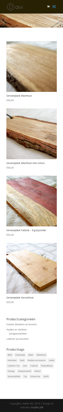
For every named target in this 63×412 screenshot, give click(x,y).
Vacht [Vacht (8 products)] (46, 376)
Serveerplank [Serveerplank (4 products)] (14, 376)
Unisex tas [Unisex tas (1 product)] (35, 376)
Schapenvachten (18, 333)
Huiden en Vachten (16, 329)
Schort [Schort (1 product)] (37, 371)
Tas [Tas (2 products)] (25, 376)
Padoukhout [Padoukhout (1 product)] (47, 365)
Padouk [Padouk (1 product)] (34, 365)
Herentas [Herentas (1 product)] (12, 360)
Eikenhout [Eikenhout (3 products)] (41, 354)
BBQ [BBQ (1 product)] (10, 354)
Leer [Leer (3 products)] (25, 365)
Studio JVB (37, 407)
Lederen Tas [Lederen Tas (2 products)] (13, 365)
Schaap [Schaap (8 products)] (11, 371)
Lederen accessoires (17, 338)
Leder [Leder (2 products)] (51, 360)
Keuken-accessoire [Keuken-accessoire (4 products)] (37, 360)
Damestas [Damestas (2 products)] (20, 354)
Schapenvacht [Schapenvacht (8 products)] (24, 371)
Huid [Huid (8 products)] (22, 360)
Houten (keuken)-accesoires (21, 324)
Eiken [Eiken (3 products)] (30, 354)
